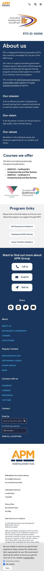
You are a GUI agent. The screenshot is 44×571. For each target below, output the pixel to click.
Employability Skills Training (14, 82)
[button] (35, 4)
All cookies (10, 564)
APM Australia (13, 430)
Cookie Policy (28, 558)
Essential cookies (13, 561)
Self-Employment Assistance (28, 80)
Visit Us (22, 287)
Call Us (22, 266)
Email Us (22, 277)
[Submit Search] (24, 420)
